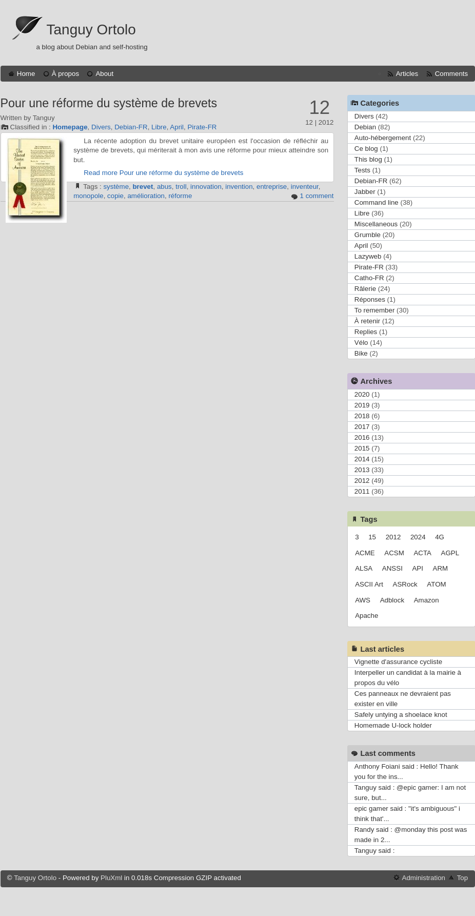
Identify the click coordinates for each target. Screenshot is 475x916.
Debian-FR (130, 127)
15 (372, 537)
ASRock (405, 584)
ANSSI (392, 568)
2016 (362, 437)
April (177, 127)
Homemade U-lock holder (393, 725)
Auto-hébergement (382, 138)
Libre (159, 127)
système (116, 186)
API (417, 568)
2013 (362, 470)
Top (462, 878)
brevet (142, 186)
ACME (365, 553)
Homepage (69, 127)
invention (238, 186)
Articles (407, 73)
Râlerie (365, 289)
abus (164, 186)
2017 (362, 427)
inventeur (305, 186)
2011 (362, 491)
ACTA (422, 553)
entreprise (271, 186)
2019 (362, 405)
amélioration (146, 196)
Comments (451, 73)
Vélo (361, 342)
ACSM (394, 553)
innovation (206, 186)
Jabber (364, 192)
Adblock (392, 600)
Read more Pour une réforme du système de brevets (163, 173)
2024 (418, 537)
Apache (366, 615)
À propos (65, 73)
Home (26, 73)
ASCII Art (369, 584)
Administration (423, 878)
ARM (440, 568)
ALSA (363, 568)
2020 (362, 394)
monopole (88, 196)
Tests (362, 170)
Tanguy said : (374, 850)
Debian (365, 127)
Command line (376, 202)
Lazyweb (368, 256)
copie (115, 196)
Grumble (367, 235)
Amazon (426, 600)
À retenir (367, 321)
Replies (365, 332)
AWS (362, 600)
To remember (374, 310)
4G (439, 537)
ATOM (436, 584)
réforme (180, 196)
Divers (101, 127)
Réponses (369, 299)
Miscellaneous (376, 224)
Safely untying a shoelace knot (400, 714)
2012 (362, 480)
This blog (368, 159)
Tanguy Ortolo (91, 29)
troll (180, 186)
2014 (362, 459)
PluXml (111, 878)
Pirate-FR (201, 127)
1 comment (317, 196)
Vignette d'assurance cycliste (398, 662)
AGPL (450, 553)
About (104, 73)
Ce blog (366, 148)
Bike (361, 353)
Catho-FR (369, 278)
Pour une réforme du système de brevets (109, 103)
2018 (362, 416)
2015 (362, 448)
